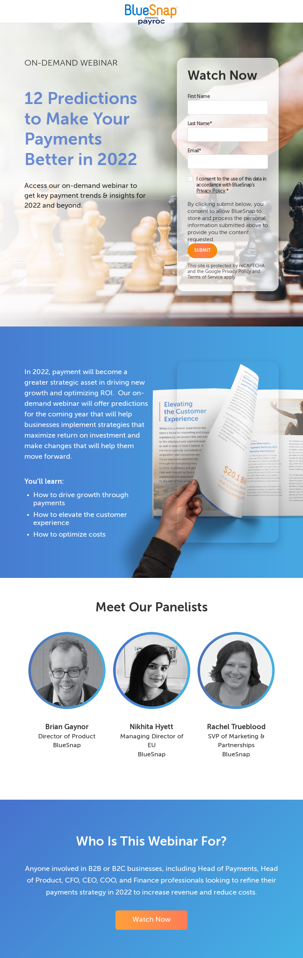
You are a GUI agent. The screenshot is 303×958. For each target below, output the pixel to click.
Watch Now (151, 919)
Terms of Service (205, 277)
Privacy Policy (210, 191)
